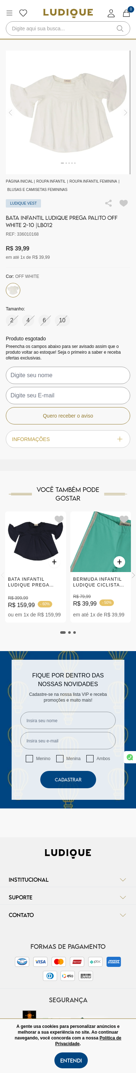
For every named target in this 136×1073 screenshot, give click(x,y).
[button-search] (120, 28)
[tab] (63, 632)
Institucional (68, 879)
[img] (125, 112)
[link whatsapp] (130, 757)
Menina (73, 758)
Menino (43, 758)
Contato (68, 915)
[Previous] (2, 575)
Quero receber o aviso (68, 416)
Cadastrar (68, 779)
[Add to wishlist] (124, 203)
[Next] (133, 575)
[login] (111, 13)
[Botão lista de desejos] (23, 13)
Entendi (71, 1060)
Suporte (68, 897)
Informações (68, 439)
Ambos (103, 758)
